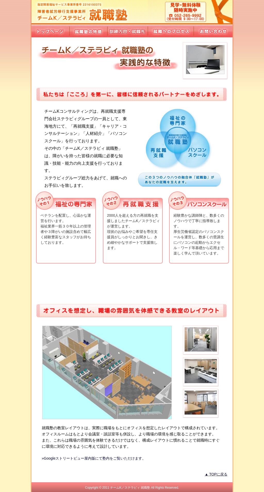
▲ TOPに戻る (216, 474)
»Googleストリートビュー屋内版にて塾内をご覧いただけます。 (94, 458)
